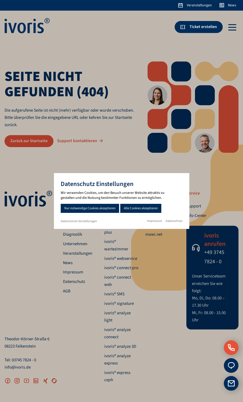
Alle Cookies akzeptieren (141, 208)
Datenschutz (174, 221)
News (232, 5)
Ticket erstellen (203, 27)
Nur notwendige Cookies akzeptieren (90, 208)
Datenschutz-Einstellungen (79, 221)
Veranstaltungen (199, 5)
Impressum (154, 221)
